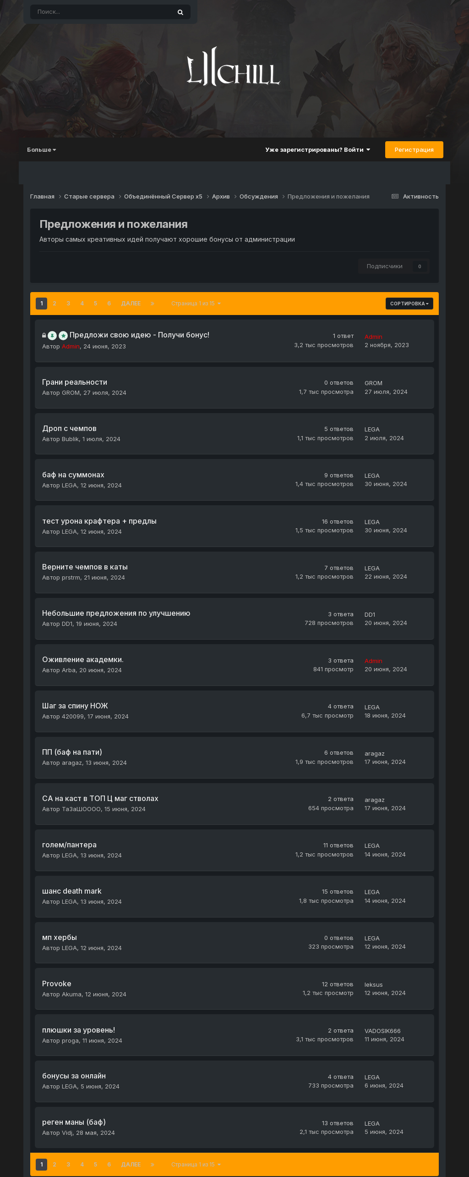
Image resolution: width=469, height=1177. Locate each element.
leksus (375, 915)
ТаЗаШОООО (79, 759)
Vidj (65, 1049)
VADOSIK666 (384, 957)
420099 (71, 676)
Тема (204, 1143)
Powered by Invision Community (395, 1142)
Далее (131, 303)
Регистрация (409, 149)
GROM (69, 385)
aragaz (70, 717)
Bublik (68, 427)
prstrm (69, 551)
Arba (67, 634)
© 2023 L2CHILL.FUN (234, 1163)
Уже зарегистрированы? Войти (313, 149)
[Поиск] (75, 12)
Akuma (70, 924)
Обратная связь (252, 1143)
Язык (171, 1143)
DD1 (65, 593)
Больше (46, 149)
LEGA (374, 417)
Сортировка (409, 303)
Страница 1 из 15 (196, 303)
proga (68, 966)
